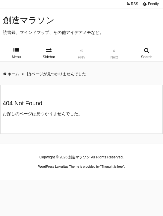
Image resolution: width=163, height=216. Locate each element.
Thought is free (112, 166)
